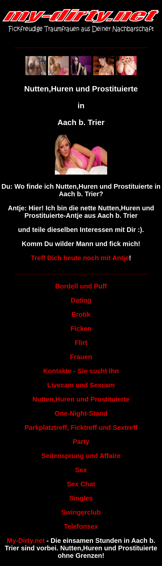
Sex (81, 470)
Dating (81, 300)
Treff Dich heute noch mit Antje (80, 258)
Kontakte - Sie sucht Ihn (81, 371)
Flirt (81, 342)
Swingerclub (81, 512)
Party (81, 441)
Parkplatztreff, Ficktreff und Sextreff (80, 427)
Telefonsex (81, 526)
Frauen (81, 356)
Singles (81, 498)
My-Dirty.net (26, 540)
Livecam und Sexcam (81, 385)
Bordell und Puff (81, 286)
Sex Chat (81, 484)
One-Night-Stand (81, 413)
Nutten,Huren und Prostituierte (80, 399)
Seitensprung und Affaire (80, 455)
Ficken (81, 328)
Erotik (81, 314)
